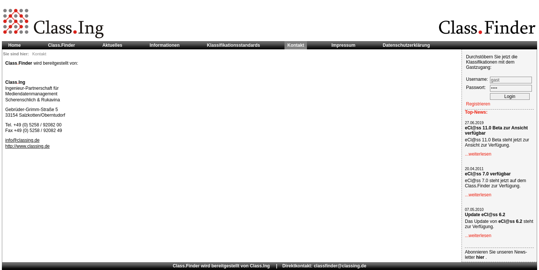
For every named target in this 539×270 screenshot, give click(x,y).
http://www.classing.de (27, 146)
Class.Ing (260, 266)
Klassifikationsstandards (233, 45)
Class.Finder (61, 45)
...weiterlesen (478, 154)
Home (14, 45)
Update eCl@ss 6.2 (485, 214)
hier (480, 257)
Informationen (165, 45)
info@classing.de (22, 140)
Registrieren (478, 104)
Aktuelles (112, 45)
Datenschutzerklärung (406, 45)
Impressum (343, 45)
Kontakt (295, 45)
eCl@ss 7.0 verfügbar (488, 174)
